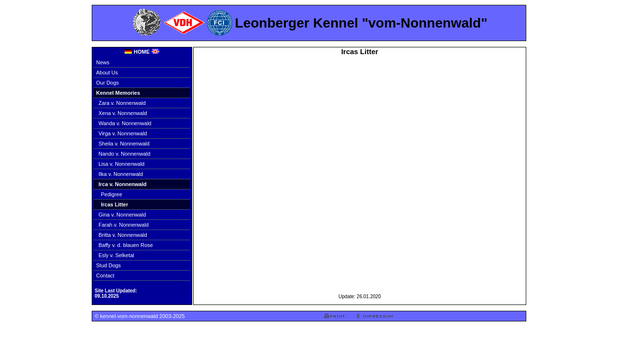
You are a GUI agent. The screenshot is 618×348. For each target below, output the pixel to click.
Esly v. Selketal (116, 255)
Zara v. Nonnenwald (122, 103)
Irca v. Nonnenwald (122, 184)
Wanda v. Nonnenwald (124, 123)
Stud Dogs (108, 265)
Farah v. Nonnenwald (123, 225)
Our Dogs (107, 83)
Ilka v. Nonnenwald (120, 174)
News (103, 62)
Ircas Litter (114, 204)
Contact (105, 275)
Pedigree (111, 194)
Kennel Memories (118, 93)
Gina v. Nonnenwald (122, 215)
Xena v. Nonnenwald (122, 113)
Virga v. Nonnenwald (122, 133)
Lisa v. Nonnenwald (121, 164)
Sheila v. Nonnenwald (124, 143)
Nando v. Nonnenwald (124, 154)
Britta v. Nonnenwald (122, 235)
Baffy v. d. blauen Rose (125, 245)
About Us (107, 72)
